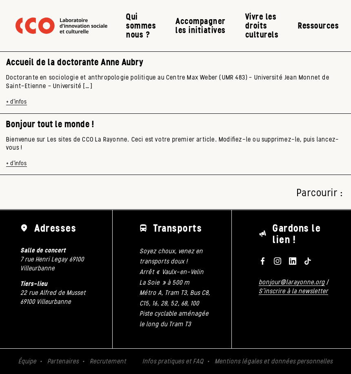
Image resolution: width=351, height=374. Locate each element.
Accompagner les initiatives (201, 25)
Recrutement (108, 361)
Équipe (27, 361)
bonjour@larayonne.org (292, 282)
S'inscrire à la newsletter (293, 291)
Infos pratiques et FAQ (173, 361)
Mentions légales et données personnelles (274, 361)
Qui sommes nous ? (141, 25)
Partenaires (63, 361)
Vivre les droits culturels (262, 25)
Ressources (318, 25)
